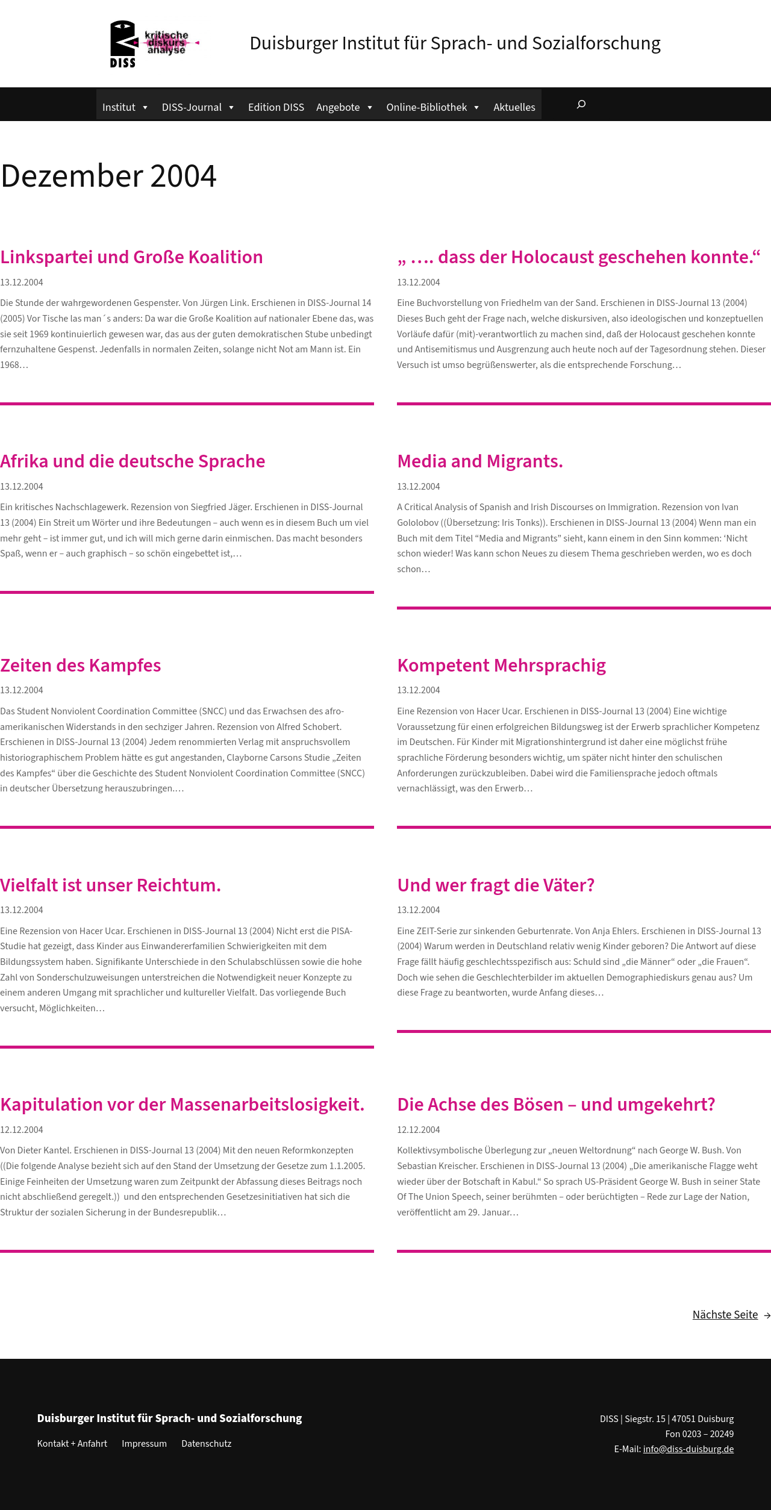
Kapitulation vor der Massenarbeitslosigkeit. (182, 1104)
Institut (126, 105)
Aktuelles (514, 107)
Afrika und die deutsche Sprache (133, 461)
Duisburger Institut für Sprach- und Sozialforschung (455, 43)
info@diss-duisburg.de (688, 1449)
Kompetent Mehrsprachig (501, 665)
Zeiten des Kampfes (80, 665)
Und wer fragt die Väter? (496, 885)
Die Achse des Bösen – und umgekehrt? (556, 1104)
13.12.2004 (21, 282)
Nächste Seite (732, 1315)
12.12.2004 (21, 1130)
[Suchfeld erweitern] (581, 104)
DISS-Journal (199, 105)
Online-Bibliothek (434, 105)
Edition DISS (276, 107)
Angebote (345, 105)
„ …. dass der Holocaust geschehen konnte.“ (579, 257)
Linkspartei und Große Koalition (131, 257)
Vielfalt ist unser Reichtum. (110, 885)
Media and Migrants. (480, 461)
